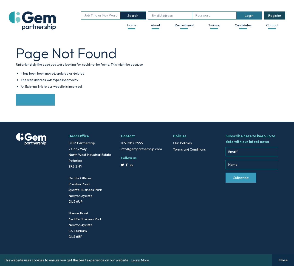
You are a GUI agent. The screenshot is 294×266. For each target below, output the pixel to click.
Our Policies (182, 143)
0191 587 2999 (132, 143)
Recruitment (184, 25)
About (155, 25)
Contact (272, 25)
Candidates (243, 25)
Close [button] (283, 260)
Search (132, 15)
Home (131, 25)
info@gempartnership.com (141, 149)
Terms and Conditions (189, 149)
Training (214, 25)
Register (274, 15)
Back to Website (35, 100)
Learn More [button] (140, 260)
